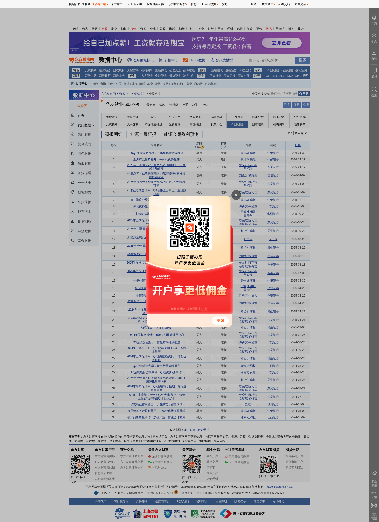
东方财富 (117, 4)
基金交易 (300, 4)
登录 (253, 4)
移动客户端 (99, 4)
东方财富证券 (155, 4)
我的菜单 (267, 4)
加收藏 (86, 4)
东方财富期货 (177, 4)
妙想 (194, 4)
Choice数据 (209, 4)
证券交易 (284, 4)
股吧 (224, 4)
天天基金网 (134, 4)
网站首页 (75, 4)
